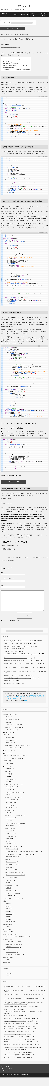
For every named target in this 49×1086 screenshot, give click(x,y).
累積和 (7, 911)
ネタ (5, 735)
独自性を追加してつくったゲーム (12, 846)
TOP (7, 35)
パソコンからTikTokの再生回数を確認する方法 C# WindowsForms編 (21, 998)
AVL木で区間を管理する (10, 683)
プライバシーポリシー (44, 15)
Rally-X (7, 813)
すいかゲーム (9, 790)
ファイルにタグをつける (12, 893)
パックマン (8, 810)
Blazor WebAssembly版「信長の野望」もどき (17, 937)
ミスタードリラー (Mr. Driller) (13, 797)
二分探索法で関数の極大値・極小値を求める (15, 1007)
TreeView (6, 927)
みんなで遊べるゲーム (11, 719)
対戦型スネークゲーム (11, 849)
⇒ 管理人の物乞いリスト (8, 549)
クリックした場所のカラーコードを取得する (15, 1021)
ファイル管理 (9, 914)
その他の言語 (7, 957)
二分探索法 (8, 906)
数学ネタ (6, 929)
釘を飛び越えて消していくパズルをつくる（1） (16, 644)
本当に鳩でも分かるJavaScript (13, 727)
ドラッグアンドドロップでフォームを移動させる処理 (16, 70)
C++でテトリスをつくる (13, 748)
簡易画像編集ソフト (11, 885)
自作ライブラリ (8, 753)
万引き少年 (8, 841)
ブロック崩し (9, 831)
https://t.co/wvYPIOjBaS (36, 695)
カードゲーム (7, 766)
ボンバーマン (9, 805)
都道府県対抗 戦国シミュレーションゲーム (16, 857)
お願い (7, 722)
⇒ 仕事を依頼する (6, 498)
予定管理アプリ (10, 896)
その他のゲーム (10, 844)
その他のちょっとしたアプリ (14, 47)
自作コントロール (8, 750)
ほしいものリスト (34, 15)
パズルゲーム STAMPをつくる (11, 649)
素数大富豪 (8, 769)
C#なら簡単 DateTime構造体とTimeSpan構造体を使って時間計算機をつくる (23, 1003)
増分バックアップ (10, 891)
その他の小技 (4, 47)
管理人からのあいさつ (9, 714)
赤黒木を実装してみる (9, 681)
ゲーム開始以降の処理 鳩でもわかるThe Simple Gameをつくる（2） (21, 654)
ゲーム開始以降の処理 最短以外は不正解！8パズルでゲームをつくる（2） (22, 671)
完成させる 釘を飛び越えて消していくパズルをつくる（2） (19, 641)
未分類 (5, 962)
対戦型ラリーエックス (11, 865)
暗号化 (7, 919)
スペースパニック (10, 818)
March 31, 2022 (28, 701)
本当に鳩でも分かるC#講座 (12, 725)
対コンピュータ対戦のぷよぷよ (15, 823)
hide (18, 59)
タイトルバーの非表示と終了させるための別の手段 (14, 66)
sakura (42, 986)
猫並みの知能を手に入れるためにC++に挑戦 (17, 745)
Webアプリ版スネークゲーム (13, 944)
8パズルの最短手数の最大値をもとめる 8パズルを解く (17, 678)
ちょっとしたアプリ (9, 878)
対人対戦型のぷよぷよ (13, 826)
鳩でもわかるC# (24, 6)
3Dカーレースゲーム (11, 870)
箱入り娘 (8, 795)
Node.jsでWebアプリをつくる (11, 942)
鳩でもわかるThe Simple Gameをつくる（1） (15, 658)
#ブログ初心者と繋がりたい (36, 697)
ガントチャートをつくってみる (13, 955)
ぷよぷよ (8, 821)
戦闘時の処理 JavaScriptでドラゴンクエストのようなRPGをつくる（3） (22, 994)
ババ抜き (8, 774)
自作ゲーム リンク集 (12, 28)
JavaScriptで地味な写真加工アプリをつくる (15, 1034)
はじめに (8, 717)
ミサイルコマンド (10, 834)
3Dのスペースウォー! (11, 862)
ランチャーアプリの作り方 (10, 1009)
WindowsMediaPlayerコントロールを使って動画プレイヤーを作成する (21, 986)
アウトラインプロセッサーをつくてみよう (14, 756)
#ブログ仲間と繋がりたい (22, 697)
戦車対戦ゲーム (10, 859)
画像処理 (8, 917)
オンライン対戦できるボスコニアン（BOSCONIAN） (19, 854)
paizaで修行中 (9, 743)
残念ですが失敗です (7, 62)
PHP (5, 950)
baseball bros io (32, 1007)
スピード (8, 771)
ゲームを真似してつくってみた (12, 784)
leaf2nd (29, 1034)
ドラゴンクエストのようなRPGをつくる (14, 1052)
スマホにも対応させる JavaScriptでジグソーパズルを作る (18, 1024)
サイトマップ (14, 14)
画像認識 (8, 904)
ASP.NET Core (7, 732)
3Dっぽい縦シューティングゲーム (14, 872)
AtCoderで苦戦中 (10, 740)
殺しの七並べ (10, 779)
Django (7, 960)
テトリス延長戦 (10, 764)
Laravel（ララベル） (11, 952)
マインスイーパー (10, 803)
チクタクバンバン (10, 836)
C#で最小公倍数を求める (9, 561)
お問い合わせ (24, 14)
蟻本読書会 (8, 737)
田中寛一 (36, 1024)
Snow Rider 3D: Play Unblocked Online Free (15, 1004)
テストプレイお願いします (10, 651)
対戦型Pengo (9, 867)
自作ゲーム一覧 (5, 15)
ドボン (7, 782)
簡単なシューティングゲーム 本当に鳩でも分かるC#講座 (18, 1044)
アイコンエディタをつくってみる (12, 758)
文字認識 (8, 883)
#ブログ (14, 697)
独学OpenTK (7, 932)
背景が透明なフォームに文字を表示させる (12, 64)
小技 (5, 901)
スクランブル (9, 828)
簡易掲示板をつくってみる (12, 947)
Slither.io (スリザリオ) (11, 787)
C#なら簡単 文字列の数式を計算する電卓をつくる (16, 1026)
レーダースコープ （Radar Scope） (15, 815)
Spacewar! (8, 839)
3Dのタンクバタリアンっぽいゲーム (15, 875)
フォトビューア (10, 880)
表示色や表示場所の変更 (8, 68)
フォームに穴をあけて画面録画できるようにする (34, 152)
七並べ (7, 777)
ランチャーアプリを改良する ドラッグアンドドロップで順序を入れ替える (27, 558)
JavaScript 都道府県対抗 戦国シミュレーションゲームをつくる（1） (21, 990)
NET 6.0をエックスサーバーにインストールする (16, 1039)
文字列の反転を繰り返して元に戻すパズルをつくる (16, 646)
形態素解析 (8, 888)
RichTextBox (7, 924)
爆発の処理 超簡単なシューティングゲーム (14, 1037)
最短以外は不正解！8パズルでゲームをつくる (15, 675)
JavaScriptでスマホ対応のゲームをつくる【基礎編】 (17, 1018)
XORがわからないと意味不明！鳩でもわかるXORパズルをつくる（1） (21, 663)
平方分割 (8, 909)
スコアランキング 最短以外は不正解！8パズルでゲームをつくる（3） (21, 667)
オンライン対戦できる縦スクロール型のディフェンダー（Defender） (23, 852)
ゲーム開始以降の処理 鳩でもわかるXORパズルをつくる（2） (19, 661)
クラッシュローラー (11, 808)
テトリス (6, 761)
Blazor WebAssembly (9, 934)
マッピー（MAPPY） (11, 800)
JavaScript (6, 939)
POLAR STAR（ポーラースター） (14, 792)
